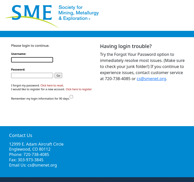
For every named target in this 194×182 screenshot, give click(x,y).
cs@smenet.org (151, 78)
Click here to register (79, 89)
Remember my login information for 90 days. (40, 98)
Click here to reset (51, 85)
